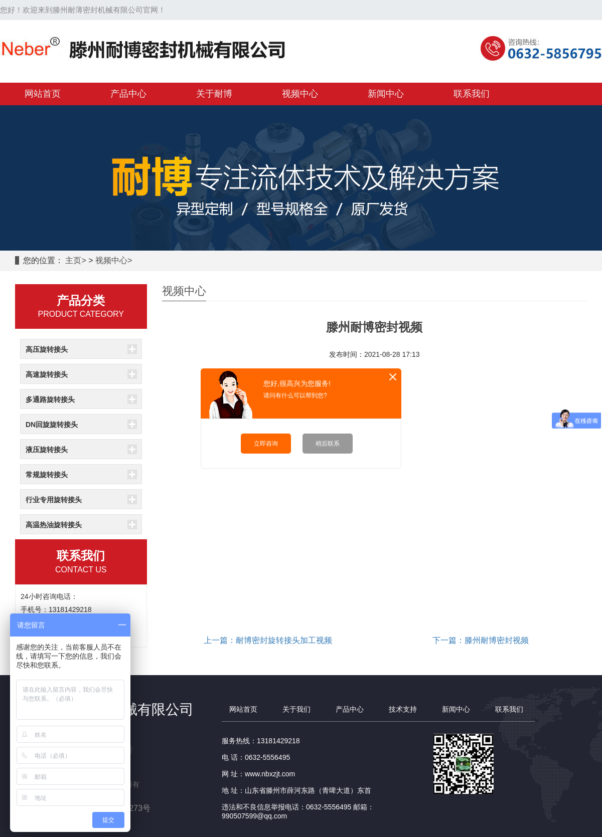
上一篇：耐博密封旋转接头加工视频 (268, 640)
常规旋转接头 (47, 475)
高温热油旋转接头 (54, 525)
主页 (73, 260)
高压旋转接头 (47, 349)
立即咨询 (266, 443)
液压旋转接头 (47, 450)
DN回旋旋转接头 (52, 425)
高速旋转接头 (47, 374)
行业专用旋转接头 (54, 500)
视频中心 (111, 260)
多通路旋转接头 (50, 399)
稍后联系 (328, 443)
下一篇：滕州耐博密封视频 (480, 640)
